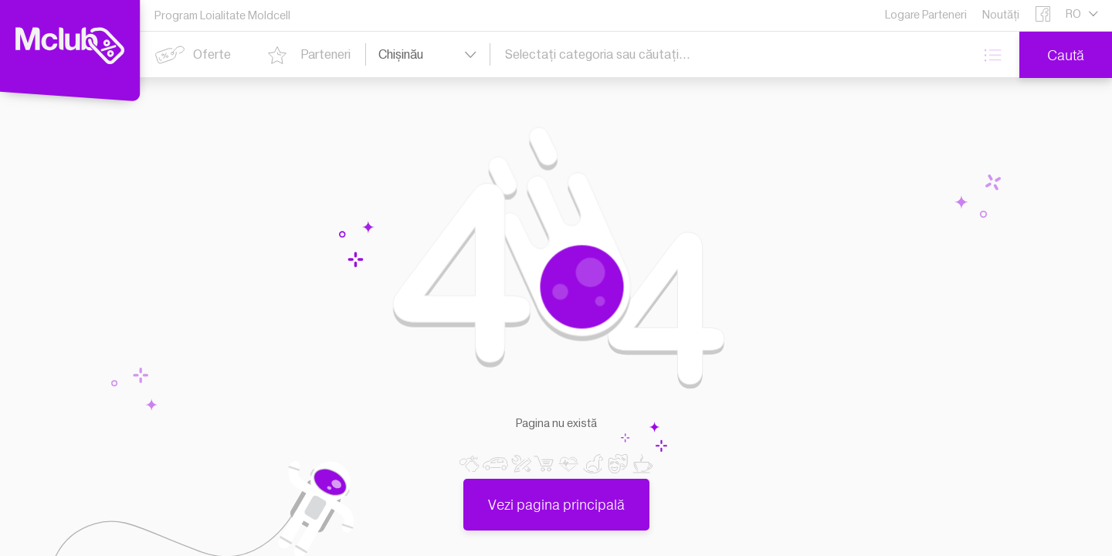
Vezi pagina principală (556, 496)
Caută (1065, 55)
